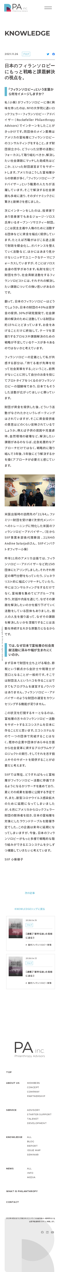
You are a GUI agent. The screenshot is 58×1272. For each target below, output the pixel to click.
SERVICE (11, 1110)
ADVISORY (33, 1110)
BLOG (30, 1141)
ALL (29, 1137)
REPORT (32, 1145)
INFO (30, 1173)
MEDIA (31, 1177)
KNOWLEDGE (14, 1137)
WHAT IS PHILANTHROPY (22, 1191)
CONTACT (12, 1202)
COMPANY (33, 1091)
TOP (9, 1072)
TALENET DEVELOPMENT (37, 1121)
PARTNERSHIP (36, 1096)
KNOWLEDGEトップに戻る (30, 909)
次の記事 (30, 893)
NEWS (10, 1168)
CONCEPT (33, 1087)
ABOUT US (12, 1083)
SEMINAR (33, 1154)
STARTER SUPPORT (39, 1114)
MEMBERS (33, 1083)
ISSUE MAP (34, 1150)
